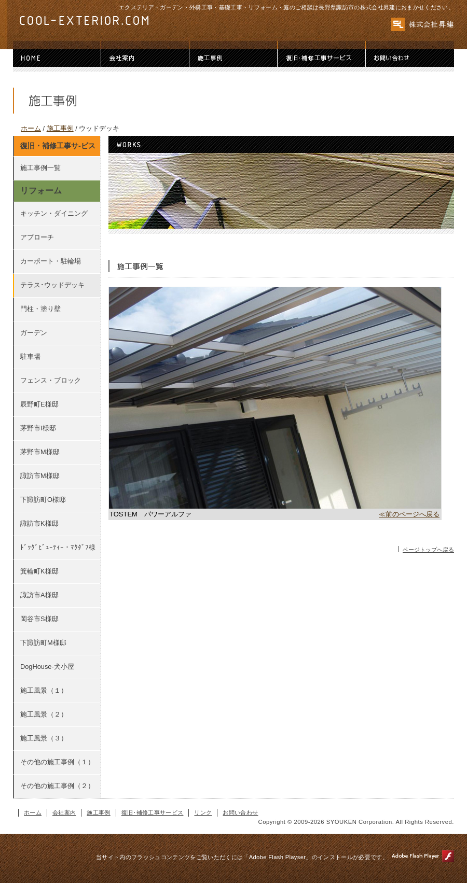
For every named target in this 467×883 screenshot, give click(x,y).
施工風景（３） (43, 738)
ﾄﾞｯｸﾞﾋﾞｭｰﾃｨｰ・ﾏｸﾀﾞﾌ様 (57, 547)
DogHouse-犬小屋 (47, 666)
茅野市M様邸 (40, 452)
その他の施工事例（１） (57, 762)
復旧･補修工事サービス (322, 58)
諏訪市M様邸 (40, 476)
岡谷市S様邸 (39, 619)
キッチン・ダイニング (54, 213)
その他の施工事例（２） (57, 786)
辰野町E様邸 (39, 404)
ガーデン (33, 333)
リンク (203, 812)
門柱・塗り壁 (40, 309)
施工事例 (233, 58)
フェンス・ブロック (50, 380)
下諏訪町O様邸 (43, 499)
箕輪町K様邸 (39, 571)
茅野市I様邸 (38, 428)
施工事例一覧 (40, 168)
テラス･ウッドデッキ (52, 285)
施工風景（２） (43, 714)
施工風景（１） (43, 690)
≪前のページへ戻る (409, 514)
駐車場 (30, 356)
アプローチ (37, 237)
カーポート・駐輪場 (50, 261)
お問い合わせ (410, 58)
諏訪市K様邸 (39, 523)
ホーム (57, 58)
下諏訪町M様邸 (43, 643)
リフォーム (41, 190)
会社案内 (145, 58)
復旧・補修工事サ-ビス (57, 146)
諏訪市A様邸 (39, 595)
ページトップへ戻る (428, 549)
